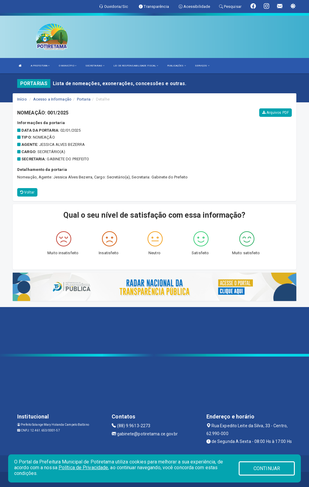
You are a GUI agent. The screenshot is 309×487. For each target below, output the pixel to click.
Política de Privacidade (83, 467)
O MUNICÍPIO (67, 65)
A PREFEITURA (40, 65)
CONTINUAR (266, 468)
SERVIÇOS (202, 65)
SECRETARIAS (94, 65)
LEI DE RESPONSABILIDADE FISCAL (135, 65)
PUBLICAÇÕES (176, 65)
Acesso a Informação (52, 99)
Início (22, 99)
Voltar (27, 192)
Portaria (84, 99)
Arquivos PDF (275, 113)
